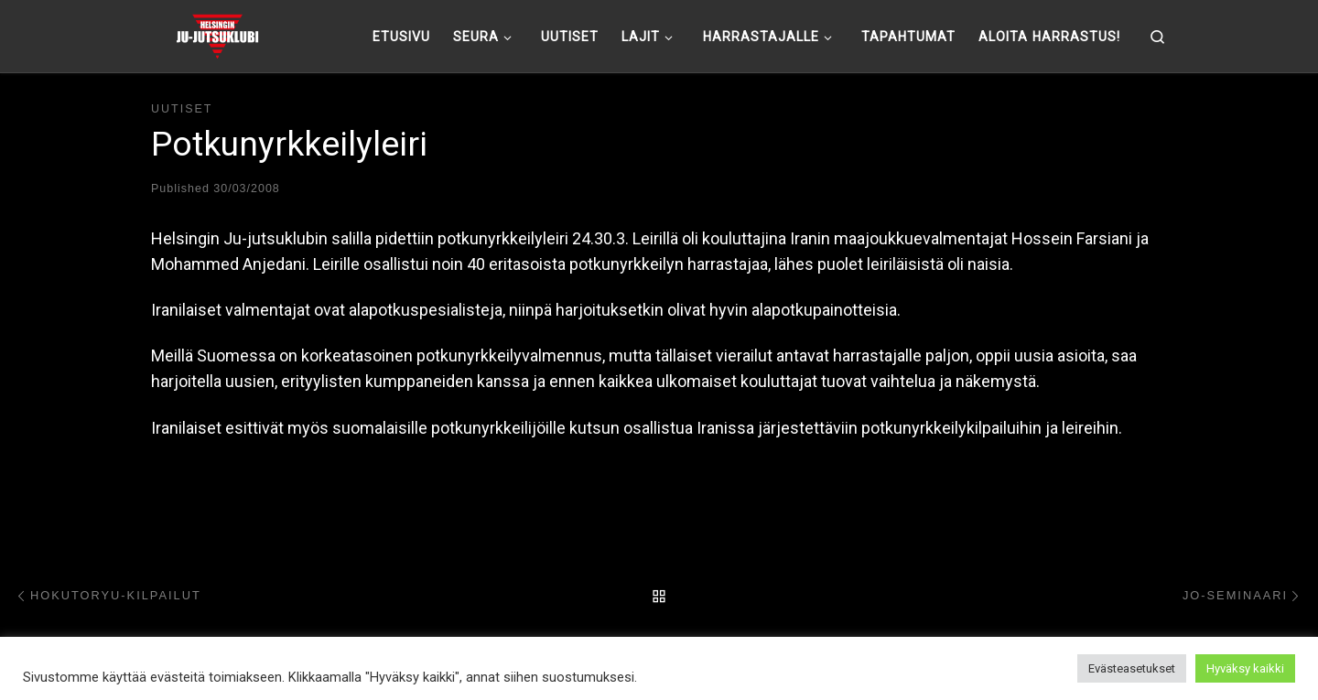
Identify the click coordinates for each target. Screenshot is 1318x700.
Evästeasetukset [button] (1131, 668)
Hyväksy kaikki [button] (1245, 668)
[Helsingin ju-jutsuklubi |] (217, 34)
